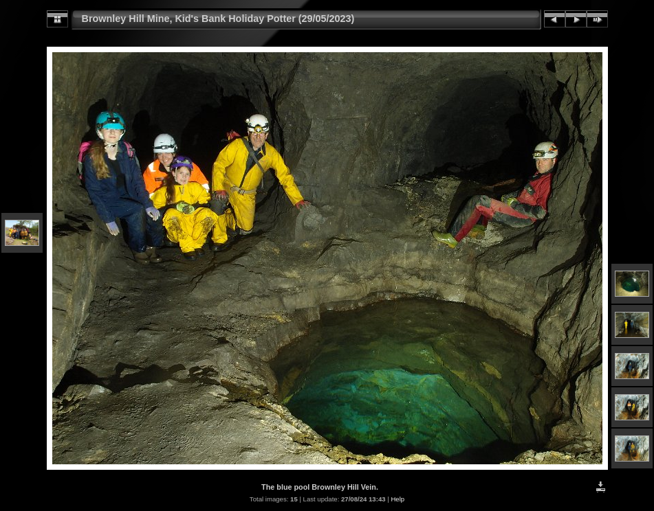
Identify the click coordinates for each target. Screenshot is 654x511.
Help (397, 499)
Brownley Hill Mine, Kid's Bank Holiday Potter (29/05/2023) (218, 18)
